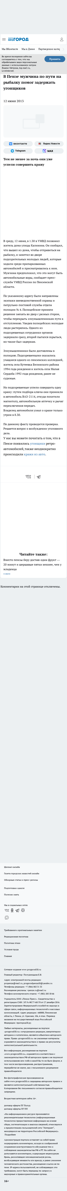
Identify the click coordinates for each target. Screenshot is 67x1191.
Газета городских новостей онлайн (21, 873)
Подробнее (10, 1134)
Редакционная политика (16, 936)
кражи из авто (34, 454)
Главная (8, 956)
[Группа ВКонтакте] (18, 143)
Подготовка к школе (14, 888)
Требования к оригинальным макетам (23, 930)
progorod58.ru (12, 1031)
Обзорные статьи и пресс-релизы (21, 880)
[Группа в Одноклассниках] (12, 910)
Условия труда (11, 949)
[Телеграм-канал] (18, 151)
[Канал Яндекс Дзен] (23, 910)
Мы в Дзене (28, 49)
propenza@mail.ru (13, 983)
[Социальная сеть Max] (49, 151)
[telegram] (39, 476)
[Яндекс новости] (49, 143)
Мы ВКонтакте (10, 49)
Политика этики (12, 943)
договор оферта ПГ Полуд (17, 1105)
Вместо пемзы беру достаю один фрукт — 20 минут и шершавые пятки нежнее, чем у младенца (33, 567)
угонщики (37, 443)
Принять (54, 59)
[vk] (29, 476)
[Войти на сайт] (61, 39)
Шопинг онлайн (12, 867)
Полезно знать (11, 894)
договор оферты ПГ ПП (16, 1108)
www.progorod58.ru (31, 969)
